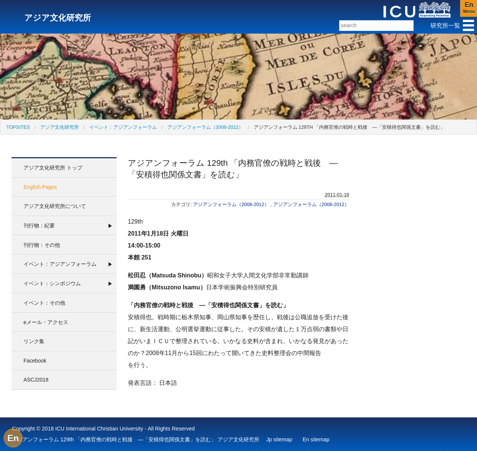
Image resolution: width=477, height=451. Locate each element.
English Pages (40, 187)
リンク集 (33, 341)
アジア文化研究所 (59, 127)
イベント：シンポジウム (52, 283)
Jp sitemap (279, 439)
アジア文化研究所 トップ (52, 168)
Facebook (34, 361)
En (13, 438)
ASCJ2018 (35, 380)
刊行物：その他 (41, 245)
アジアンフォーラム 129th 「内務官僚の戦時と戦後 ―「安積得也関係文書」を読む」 (349, 127)
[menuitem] (18, 127)
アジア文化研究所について (54, 206)
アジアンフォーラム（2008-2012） (205, 127)
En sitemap (316, 439)
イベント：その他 (44, 303)
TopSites (18, 127)
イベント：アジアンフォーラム (123, 127)
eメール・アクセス (45, 322)
